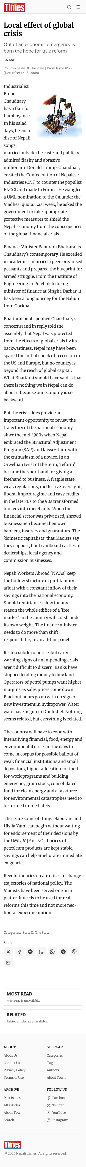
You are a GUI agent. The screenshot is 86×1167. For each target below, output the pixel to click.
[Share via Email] (8, 962)
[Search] (69, 7)
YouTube (56, 1113)
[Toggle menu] (78, 7)
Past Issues (12, 1098)
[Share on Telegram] (63, 951)
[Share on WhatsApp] (52, 951)
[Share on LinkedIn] (41, 951)
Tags (50, 1063)
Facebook (57, 1098)
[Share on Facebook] (19, 951)
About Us (10, 1055)
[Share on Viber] (74, 951)
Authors (53, 1070)
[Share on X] (8, 951)
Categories (55, 1055)
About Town (56, 1077)
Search (9, 1120)
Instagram (57, 1120)
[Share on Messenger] (30, 951)
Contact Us (12, 1063)
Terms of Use (14, 1077)
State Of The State (36, 932)
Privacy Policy (14, 1070)
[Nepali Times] (12, 1145)
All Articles (12, 1105)
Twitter (55, 1105)
